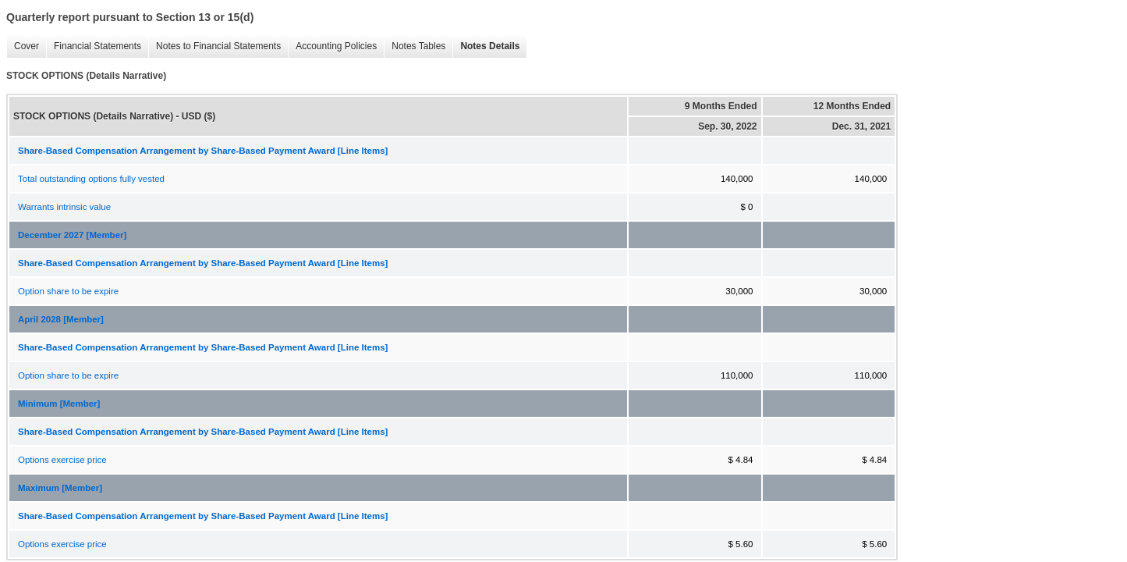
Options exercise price (62, 459)
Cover (22, 46)
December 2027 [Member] (72, 235)
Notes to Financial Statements (214, 46)
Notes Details (485, 46)
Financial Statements (93, 46)
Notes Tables (414, 46)
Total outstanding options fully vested (91, 178)
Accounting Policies (332, 46)
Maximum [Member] (60, 488)
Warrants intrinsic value (64, 207)
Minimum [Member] (59, 403)
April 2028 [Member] (61, 319)
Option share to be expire (68, 291)
